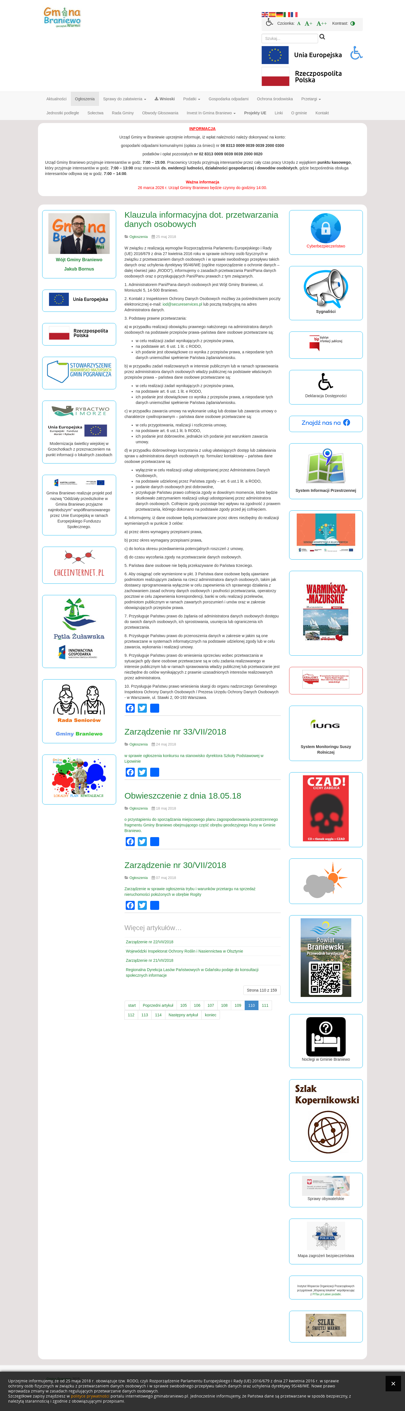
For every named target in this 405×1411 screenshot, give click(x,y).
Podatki (192, 99)
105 (183, 1005)
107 (211, 1005)
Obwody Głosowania (160, 113)
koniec (210, 1015)
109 (238, 1005)
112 (131, 1015)
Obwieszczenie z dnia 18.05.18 (183, 795)
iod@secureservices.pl (182, 304)
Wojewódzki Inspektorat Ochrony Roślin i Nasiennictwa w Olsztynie (184, 951)
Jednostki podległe (62, 113)
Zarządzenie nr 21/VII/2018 (150, 960)
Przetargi (311, 99)
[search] (290, 38)
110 (251, 1005)
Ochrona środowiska (275, 99)
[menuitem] (299, 23)
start (132, 1005)
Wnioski (165, 99)
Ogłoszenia (85, 99)
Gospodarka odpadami (229, 99)
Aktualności (56, 99)
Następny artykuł (183, 1015)
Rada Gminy (123, 113)
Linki (279, 113)
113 (144, 1015)
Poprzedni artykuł (158, 1005)
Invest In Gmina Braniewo (211, 113)
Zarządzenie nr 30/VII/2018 (175, 865)
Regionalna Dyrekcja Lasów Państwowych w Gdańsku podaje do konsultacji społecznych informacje (192, 972)
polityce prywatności (90, 1396)
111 (265, 1005)
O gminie (299, 113)
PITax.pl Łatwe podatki (326, 1294)
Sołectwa (95, 113)
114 (158, 1015)
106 (197, 1005)
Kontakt (322, 113)
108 (224, 1005)
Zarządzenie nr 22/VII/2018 (150, 942)
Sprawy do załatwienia (124, 99)
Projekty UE (255, 113)
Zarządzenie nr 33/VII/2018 (175, 731)
